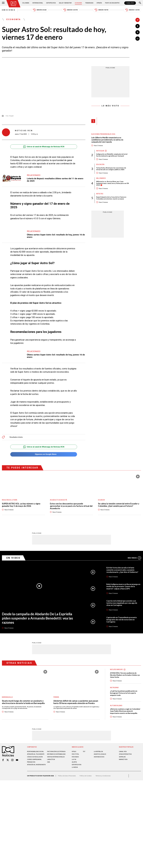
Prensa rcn (31, 762)
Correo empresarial (34, 759)
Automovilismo (116, 705)
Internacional (37, 3)
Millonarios (101, 178)
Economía (78, 3)
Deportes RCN (51, 3)
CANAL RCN (130, 3)
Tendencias (89, 3)
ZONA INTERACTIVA (125, 754)
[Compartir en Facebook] (137, 26)
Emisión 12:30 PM (70, 10)
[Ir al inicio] (13, 3)
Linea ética (51, 759)
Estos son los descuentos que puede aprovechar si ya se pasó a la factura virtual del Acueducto (71, 506)
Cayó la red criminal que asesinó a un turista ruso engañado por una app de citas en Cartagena (121, 603)
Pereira (56, 697)
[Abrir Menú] (3, 3)
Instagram (114, 687)
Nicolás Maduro (116, 669)
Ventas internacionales (56, 757)
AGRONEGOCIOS (99, 757)
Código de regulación (35, 757)
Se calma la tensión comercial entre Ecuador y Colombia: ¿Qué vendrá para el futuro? (118, 504)
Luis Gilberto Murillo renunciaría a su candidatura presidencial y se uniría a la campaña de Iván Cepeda (107, 140)
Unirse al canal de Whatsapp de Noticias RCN (43, 146)
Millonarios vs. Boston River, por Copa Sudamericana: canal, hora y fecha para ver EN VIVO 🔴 (112, 183)
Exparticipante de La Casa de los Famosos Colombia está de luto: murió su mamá (111, 198)
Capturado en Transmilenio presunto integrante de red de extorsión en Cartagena (121, 619)
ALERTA (74, 762)
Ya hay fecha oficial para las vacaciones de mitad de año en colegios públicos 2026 (111, 169)
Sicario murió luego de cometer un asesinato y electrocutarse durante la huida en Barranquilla (23, 702)
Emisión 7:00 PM (101, 10)
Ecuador (101, 500)
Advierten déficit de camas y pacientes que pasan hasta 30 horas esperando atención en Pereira (75, 702)
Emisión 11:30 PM (132, 10)
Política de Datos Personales (67, 775)
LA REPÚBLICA (98, 751)
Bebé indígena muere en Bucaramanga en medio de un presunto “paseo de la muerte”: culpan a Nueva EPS (123, 586)
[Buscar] (140, 3)
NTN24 (74, 751)
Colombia (25, 3)
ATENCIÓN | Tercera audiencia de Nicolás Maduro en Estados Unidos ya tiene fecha (125, 675)
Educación (100, 164)
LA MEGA (75, 767)
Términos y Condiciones (103, 775)
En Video (13, 557)
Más (134, 557)
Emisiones (8, 10)
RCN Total (75, 754)
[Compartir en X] (137, 32)
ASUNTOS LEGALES (100, 754)
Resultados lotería (16, 437)
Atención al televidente (35, 754)
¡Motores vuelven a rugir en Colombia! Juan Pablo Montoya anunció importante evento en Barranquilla (125, 711)
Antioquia (100, 151)
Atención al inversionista (36, 764)
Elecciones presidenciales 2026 (103, 134)
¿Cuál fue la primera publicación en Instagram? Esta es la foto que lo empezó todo (123, 693)
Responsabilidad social (35, 751)
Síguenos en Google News (43, 454)
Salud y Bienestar (65, 3)
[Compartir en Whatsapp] (137, 38)
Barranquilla (7, 697)
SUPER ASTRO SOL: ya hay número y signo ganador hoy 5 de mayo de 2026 (21, 504)
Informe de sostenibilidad (56, 754)
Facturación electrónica (56, 751)
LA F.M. (74, 759)
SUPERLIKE (122, 757)
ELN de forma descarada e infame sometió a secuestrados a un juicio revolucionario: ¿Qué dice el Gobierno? (122, 569)
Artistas (99, 194)
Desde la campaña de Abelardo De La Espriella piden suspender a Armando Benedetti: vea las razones (37, 618)
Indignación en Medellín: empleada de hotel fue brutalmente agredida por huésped (111, 155)
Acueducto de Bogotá (58, 500)
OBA (48, 762)
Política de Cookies (86, 775)
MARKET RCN (123, 759)
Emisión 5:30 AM (39, 10)
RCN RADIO (75, 757)
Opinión (99, 3)
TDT (84, 751)
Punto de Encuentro (112, 3)
